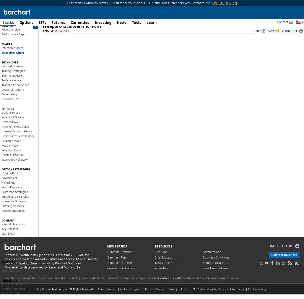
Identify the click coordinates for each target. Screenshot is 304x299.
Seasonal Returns (13, 94)
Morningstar (72, 272)
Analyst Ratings (11, 275)
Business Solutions (216, 262)
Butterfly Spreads (13, 210)
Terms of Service (155, 293)
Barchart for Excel (120, 267)
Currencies (80, 22)
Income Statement (13, 293)
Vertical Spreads (12, 192)
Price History (9, 99)
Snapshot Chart (13, 57)
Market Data (28, 268)
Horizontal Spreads (14, 206)
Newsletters (163, 267)
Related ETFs (10, 247)
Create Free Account (122, 273)
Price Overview (11, 34)
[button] (299, 22)
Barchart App (212, 256)
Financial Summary (13, 289)
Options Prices (11, 117)
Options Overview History (18, 140)
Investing (103, 22)
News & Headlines (13, 229)
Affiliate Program (130, 293)
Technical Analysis (13, 85)
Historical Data (10, 103)
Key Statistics (10, 233)
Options (26, 22)
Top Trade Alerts (12, 80)
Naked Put (8, 187)
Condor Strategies (13, 215)
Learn (152, 22)
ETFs (42, 22)
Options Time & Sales (15, 131)
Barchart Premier (119, 256)
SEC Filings (8, 238)
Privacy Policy (177, 293)
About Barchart (107, 293)
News (121, 22)
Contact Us (166, 283)
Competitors (9, 243)
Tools (136, 22)
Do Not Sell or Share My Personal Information (217, 293)
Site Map (161, 256)
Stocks (8, 22)
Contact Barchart (284, 259)
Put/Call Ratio (10, 150)
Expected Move (11, 145)
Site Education (165, 262)
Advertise (161, 273)
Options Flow (10, 126)
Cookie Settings (257, 293)
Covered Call (10, 182)
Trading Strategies (13, 75)
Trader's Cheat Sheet (15, 89)
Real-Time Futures (215, 273)
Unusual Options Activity (17, 136)
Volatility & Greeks (13, 122)
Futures (58, 22)
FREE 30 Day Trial (224, 3)
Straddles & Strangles (15, 201)
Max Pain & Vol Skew (15, 164)
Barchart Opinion (12, 71)
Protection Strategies (15, 196)
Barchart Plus (116, 262)
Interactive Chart (12, 52)
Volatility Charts (11, 155)
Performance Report (14, 39)
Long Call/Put (10, 177)
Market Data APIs (215, 267)
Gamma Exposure (13, 159)
